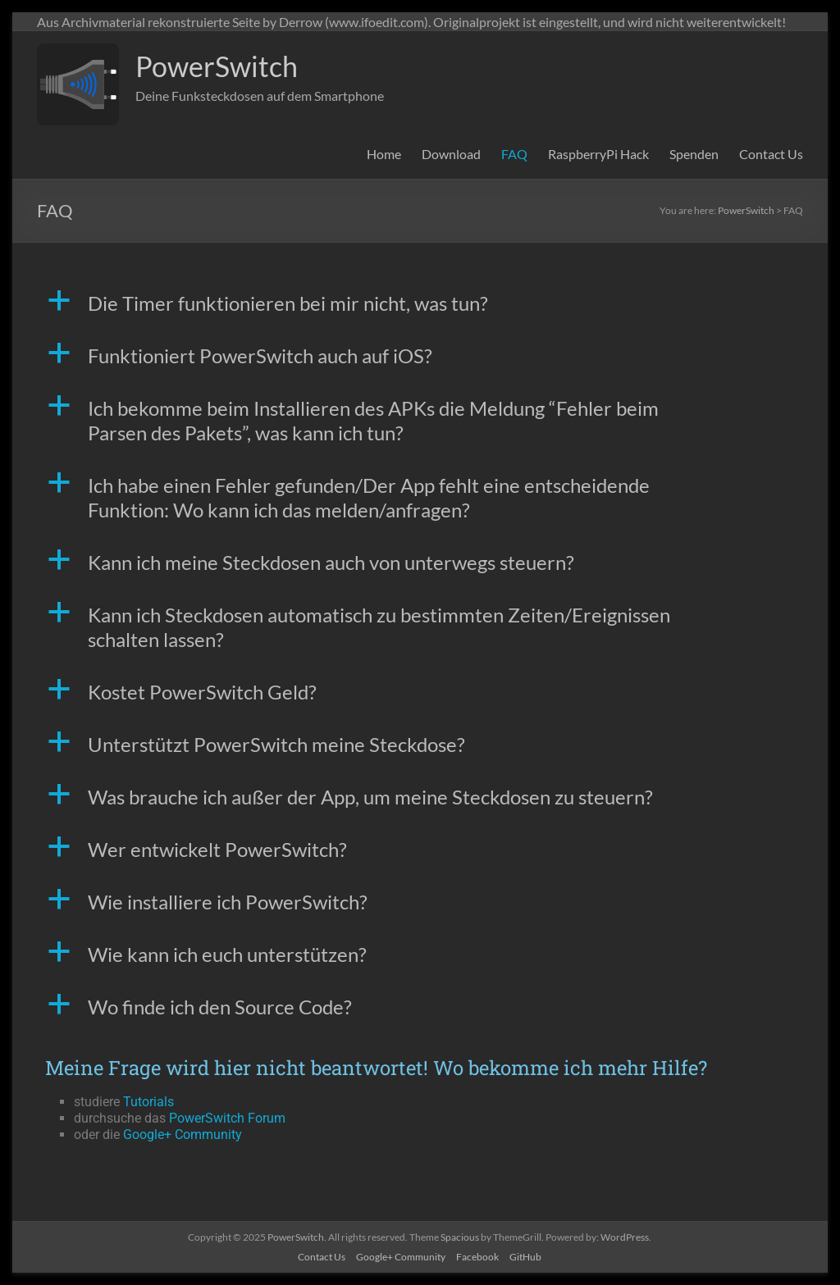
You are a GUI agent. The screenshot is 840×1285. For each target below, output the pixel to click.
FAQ (514, 154)
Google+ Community (182, 1134)
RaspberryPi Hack (598, 154)
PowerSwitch (221, 66)
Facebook (477, 1257)
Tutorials (148, 1102)
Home (384, 154)
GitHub (525, 1257)
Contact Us (771, 154)
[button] (420, 311)
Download (451, 154)
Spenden (694, 154)
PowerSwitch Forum (227, 1118)
